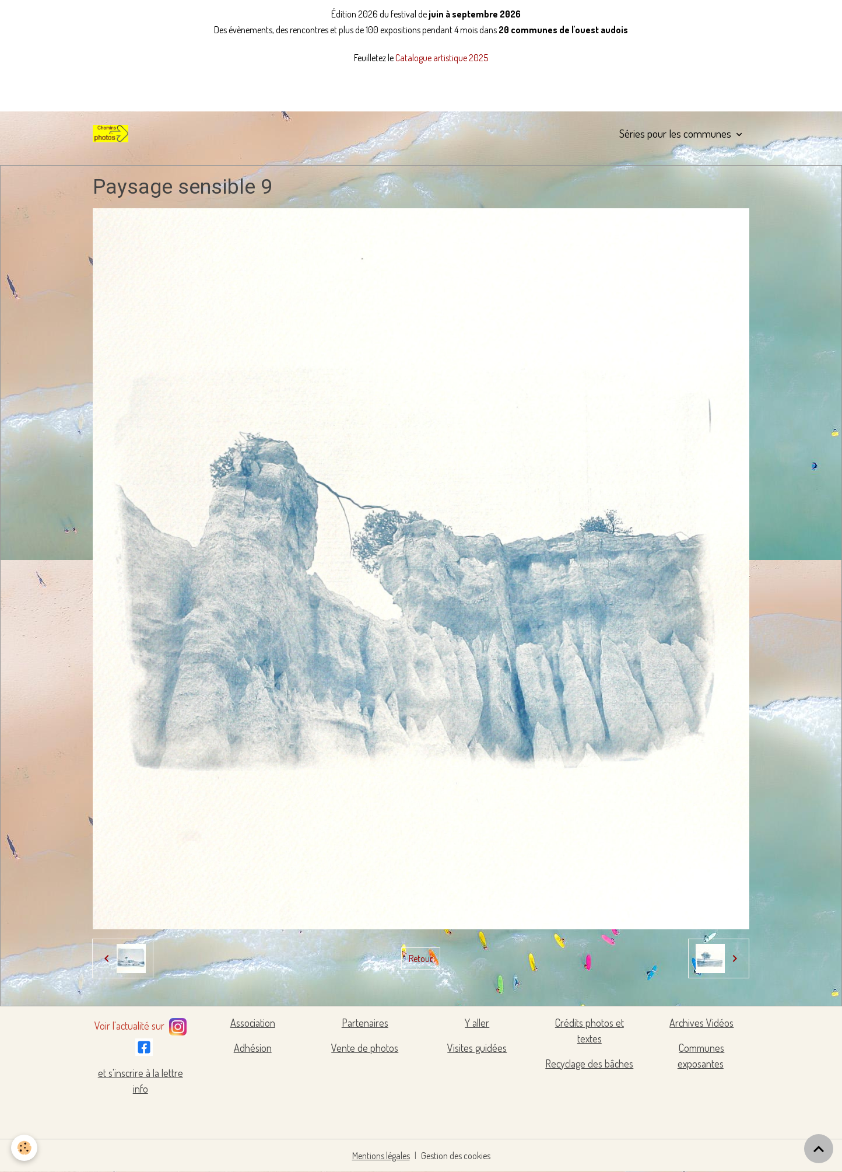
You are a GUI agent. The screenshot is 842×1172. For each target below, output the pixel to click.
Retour (421, 958)
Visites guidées (477, 1047)
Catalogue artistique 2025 (441, 58)
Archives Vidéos (701, 1022)
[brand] (112, 133)
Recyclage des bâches (589, 1063)
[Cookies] (25, 1148)
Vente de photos (364, 1047)
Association (252, 1022)
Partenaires (365, 1022)
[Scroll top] (818, 1148)
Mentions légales (381, 1155)
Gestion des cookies (455, 1155)
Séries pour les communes (676, 133)
